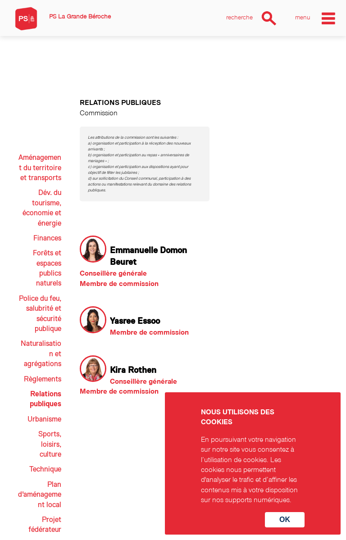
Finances (47, 238)
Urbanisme (44, 419)
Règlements (42, 379)
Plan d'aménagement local (39, 495)
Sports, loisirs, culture (49, 444)
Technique (45, 469)
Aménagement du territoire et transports (39, 168)
